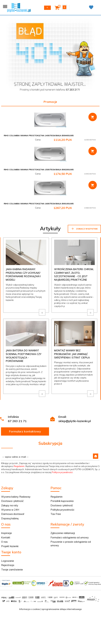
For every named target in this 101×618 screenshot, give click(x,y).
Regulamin (19, 466)
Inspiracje (6, 533)
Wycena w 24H (10, 509)
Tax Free (55, 514)
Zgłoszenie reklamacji (62, 533)
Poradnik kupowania (62, 501)
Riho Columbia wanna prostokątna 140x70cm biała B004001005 (39, 135)
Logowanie (7, 560)
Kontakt (5, 537)
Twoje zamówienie (12, 569)
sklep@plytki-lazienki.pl (74, 421)
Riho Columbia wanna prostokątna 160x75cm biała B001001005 (39, 203)
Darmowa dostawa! (12, 514)
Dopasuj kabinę (10, 518)
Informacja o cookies (29, 609)
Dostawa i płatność (12, 501)
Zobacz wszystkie (84, 228)
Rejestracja (7, 565)
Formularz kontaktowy (25, 431)
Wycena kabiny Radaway (15, 496)
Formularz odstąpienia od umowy (69, 537)
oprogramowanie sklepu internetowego (62, 609)
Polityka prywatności (62, 509)
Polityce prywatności (62, 472)
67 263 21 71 (17, 421)
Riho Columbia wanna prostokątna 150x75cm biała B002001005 (39, 169)
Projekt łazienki (9, 546)
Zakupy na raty (9, 505)
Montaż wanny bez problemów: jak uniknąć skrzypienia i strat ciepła (72, 354)
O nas (4, 541)
